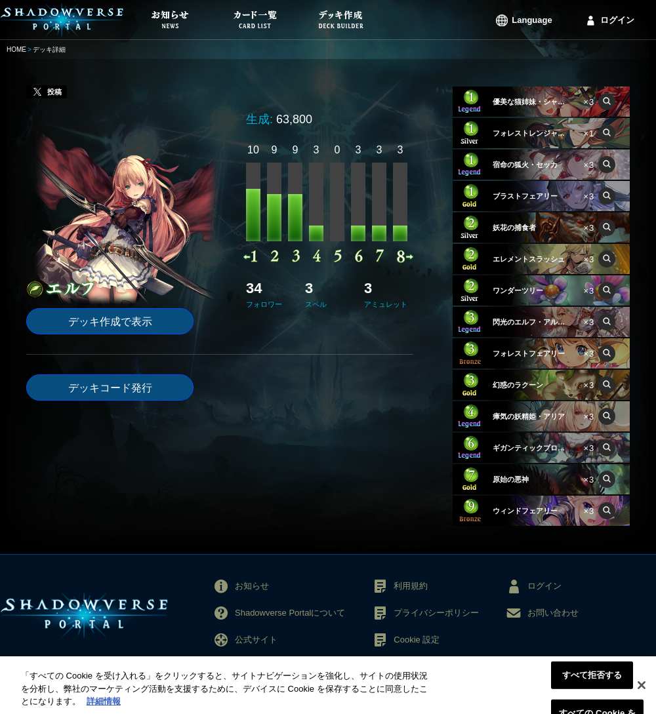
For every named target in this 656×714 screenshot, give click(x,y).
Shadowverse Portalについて (290, 613)
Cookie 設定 (417, 640)
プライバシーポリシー (436, 613)
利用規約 (411, 586)
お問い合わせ (553, 613)
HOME (16, 49)
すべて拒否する (592, 681)
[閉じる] (641, 691)
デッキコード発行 (110, 387)
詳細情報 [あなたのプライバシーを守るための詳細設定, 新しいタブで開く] (104, 708)
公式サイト (256, 640)
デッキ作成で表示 (110, 321)
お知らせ (252, 586)
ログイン (617, 20)
